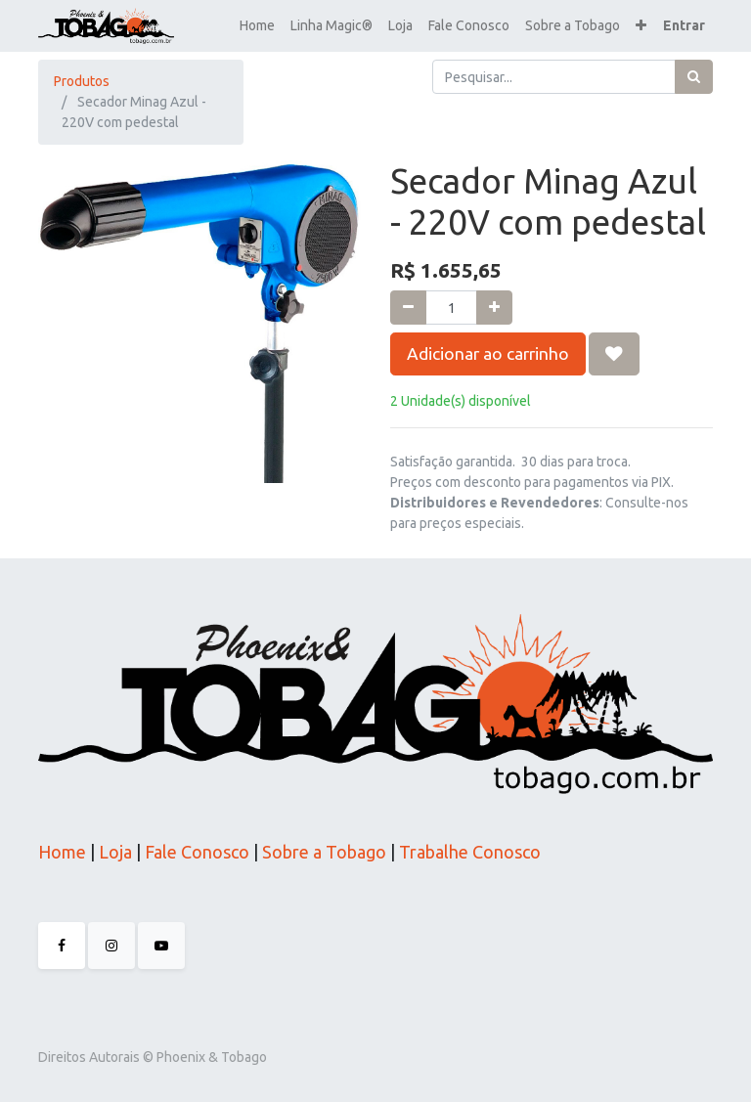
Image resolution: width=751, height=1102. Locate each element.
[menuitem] (257, 26)
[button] (641, 26)
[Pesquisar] (694, 77)
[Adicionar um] (494, 307)
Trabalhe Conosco (470, 851)
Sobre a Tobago (324, 851)
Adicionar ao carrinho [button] (488, 353)
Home (62, 851)
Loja (113, 851)
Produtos (82, 81)
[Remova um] (408, 307)
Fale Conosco (195, 851)
